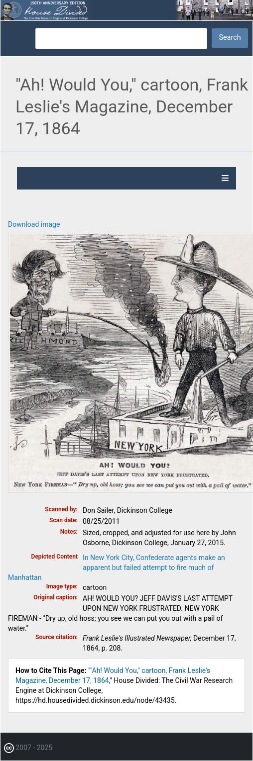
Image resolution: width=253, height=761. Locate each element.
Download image (34, 224)
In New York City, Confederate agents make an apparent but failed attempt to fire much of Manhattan (116, 567)
